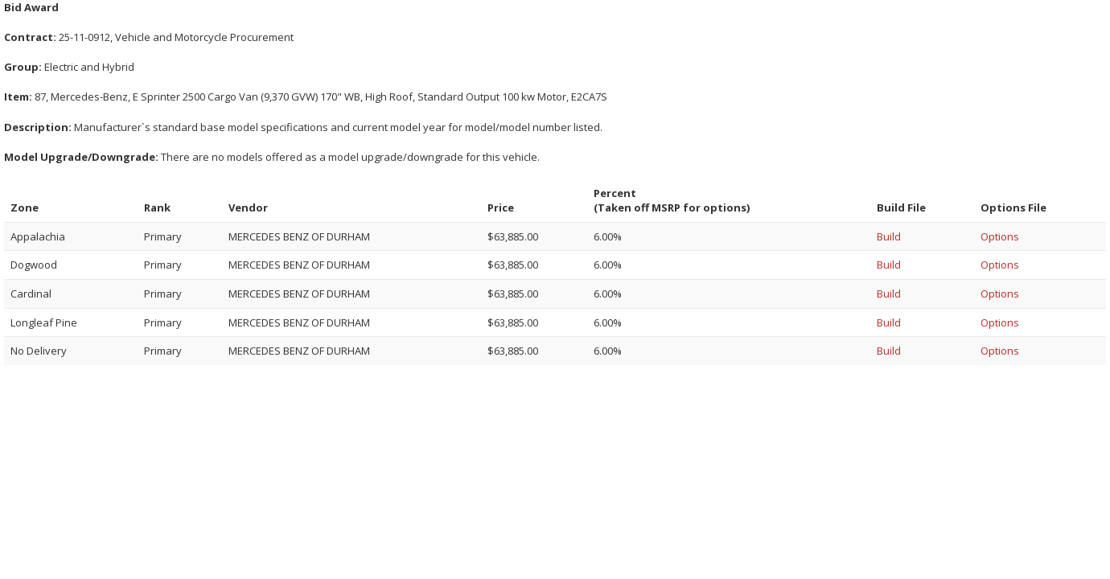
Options (999, 236)
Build (889, 236)
